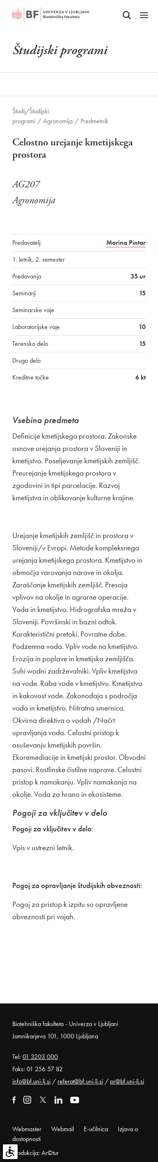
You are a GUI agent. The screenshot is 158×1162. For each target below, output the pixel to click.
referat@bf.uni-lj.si (80, 1081)
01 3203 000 (40, 1056)
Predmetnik (94, 121)
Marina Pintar (126, 242)
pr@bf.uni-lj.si (127, 1081)
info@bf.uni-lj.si (31, 1081)
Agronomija (58, 121)
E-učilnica (96, 1129)
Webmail (62, 1129)
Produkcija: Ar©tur (35, 1152)
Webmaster (26, 1129)
